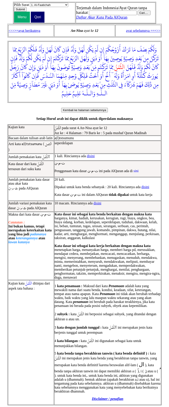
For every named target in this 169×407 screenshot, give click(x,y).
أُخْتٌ (94, 76)
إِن (101, 49)
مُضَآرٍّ (34, 85)
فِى (121, 85)
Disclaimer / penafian (107, 399)
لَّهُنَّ (81, 49)
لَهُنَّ (49, 49)
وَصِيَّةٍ (128, 58)
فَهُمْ (139, 85)
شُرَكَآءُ (129, 85)
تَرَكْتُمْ (58, 58)
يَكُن (90, 49)
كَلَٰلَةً (141, 76)
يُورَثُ (152, 76)
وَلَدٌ (73, 49)
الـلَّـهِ (102, 93)
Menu (22, 17)
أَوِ (134, 76)
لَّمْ (96, 49)
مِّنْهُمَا (61, 76)
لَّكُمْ (29, 58)
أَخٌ (107, 76)
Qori (37, 17)
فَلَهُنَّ (131, 67)
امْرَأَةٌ (125, 76)
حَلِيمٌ (66, 93)
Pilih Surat (21, 5)
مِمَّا (15, 49)
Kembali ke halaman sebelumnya (84, 110)
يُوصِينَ (116, 58)
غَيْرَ (44, 85)
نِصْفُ (142, 49)
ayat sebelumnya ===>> (143, 30)
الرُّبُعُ (22, 49)
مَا (134, 49)
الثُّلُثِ (112, 85)
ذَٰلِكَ (148, 85)
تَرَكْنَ (154, 58)
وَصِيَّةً (22, 85)
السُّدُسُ (47, 76)
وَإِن (32, 67)
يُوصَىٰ (73, 85)
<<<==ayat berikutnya (24, 30)
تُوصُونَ (63, 67)
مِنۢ (146, 58)
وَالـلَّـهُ (88, 93)
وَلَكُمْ (152, 49)
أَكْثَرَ (15, 76)
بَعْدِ (138, 58)
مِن (155, 85)
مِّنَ (13, 85)
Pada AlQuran (101, 17)
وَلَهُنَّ (84, 58)
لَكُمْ (147, 67)
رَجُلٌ (14, 67)
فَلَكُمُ (32, 49)
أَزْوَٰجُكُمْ (113, 49)
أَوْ (100, 58)
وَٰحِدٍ (72, 76)
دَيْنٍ (93, 58)
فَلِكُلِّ (83, 76)
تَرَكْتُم (103, 67)
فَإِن (65, 49)
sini (136, 171)
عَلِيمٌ (77, 93)
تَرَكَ (126, 49)
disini (91, 156)
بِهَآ (106, 58)
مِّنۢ (93, 67)
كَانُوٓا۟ (26, 76)
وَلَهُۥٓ (115, 76)
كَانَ (57, 49)
